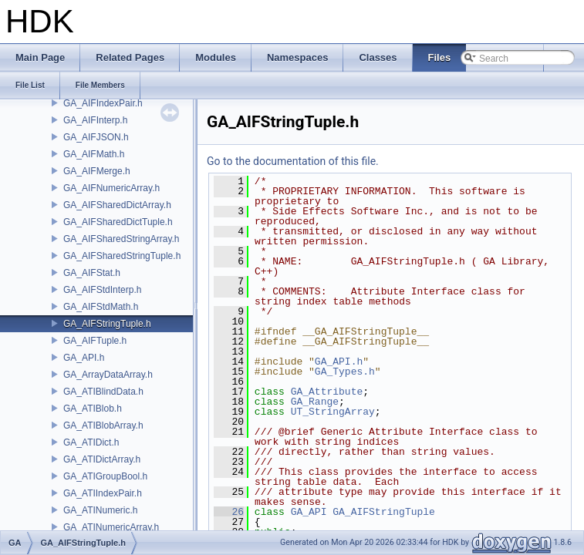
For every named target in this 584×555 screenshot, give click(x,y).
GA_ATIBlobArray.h (103, 425)
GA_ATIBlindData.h (103, 391)
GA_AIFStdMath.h (100, 306)
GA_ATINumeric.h (100, 510)
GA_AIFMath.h (93, 154)
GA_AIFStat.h (91, 272)
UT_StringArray (333, 412)
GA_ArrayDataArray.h (108, 374)
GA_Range (315, 402)
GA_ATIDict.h (91, 442)
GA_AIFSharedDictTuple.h (118, 222)
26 (229, 512)
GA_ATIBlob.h (92, 408)
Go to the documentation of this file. (293, 161)
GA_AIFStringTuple (384, 512)
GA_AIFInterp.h (95, 120)
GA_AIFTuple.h (95, 340)
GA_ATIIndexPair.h (102, 493)
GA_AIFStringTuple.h (107, 323)
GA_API (309, 512)
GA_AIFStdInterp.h (102, 289)
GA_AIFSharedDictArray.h (117, 205)
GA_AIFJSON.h (96, 137)
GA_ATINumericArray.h (111, 527)
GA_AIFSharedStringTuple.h (122, 256)
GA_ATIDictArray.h (101, 459)
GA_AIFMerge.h (96, 171)
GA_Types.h (345, 371)
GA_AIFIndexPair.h (103, 103)
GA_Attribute (327, 392)
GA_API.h (83, 357)
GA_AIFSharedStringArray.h (121, 239)
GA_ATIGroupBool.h (105, 476)
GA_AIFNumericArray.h (111, 188)
